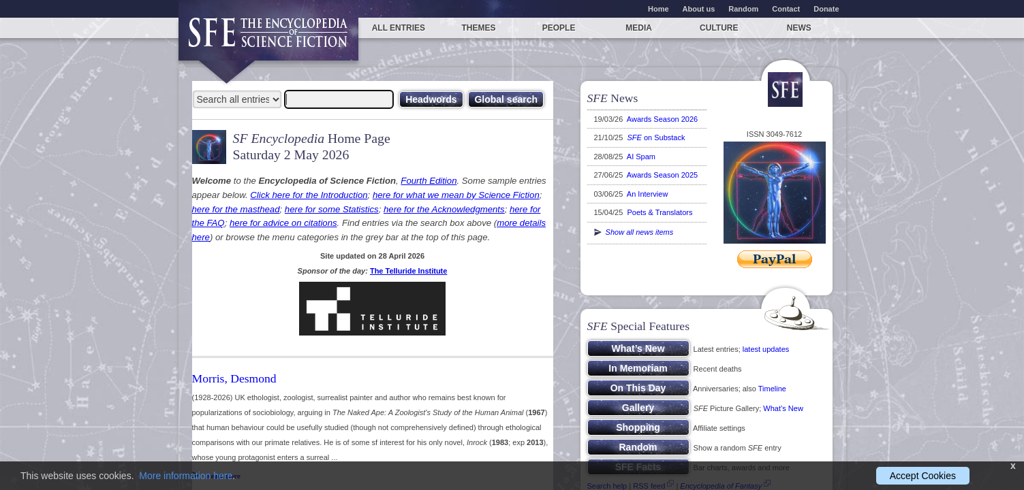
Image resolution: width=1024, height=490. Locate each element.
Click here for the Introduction (308, 195)
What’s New (783, 408)
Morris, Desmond (234, 378)
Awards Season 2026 (662, 119)
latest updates (766, 349)
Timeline (772, 389)
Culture (719, 28)
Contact (786, 9)
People (559, 28)
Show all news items (634, 232)
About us (699, 9)
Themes (478, 28)
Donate (826, 9)
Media (638, 28)
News (799, 28)
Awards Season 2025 (662, 175)
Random (743, 9)
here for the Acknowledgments (444, 209)
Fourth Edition (428, 181)
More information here (185, 475)
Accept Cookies (923, 475)
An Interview (647, 194)
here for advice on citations (283, 223)
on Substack (656, 137)
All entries (398, 28)
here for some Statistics (332, 209)
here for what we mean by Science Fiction (456, 195)
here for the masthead (236, 209)
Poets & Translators (659, 212)
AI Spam (641, 156)
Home (658, 9)
